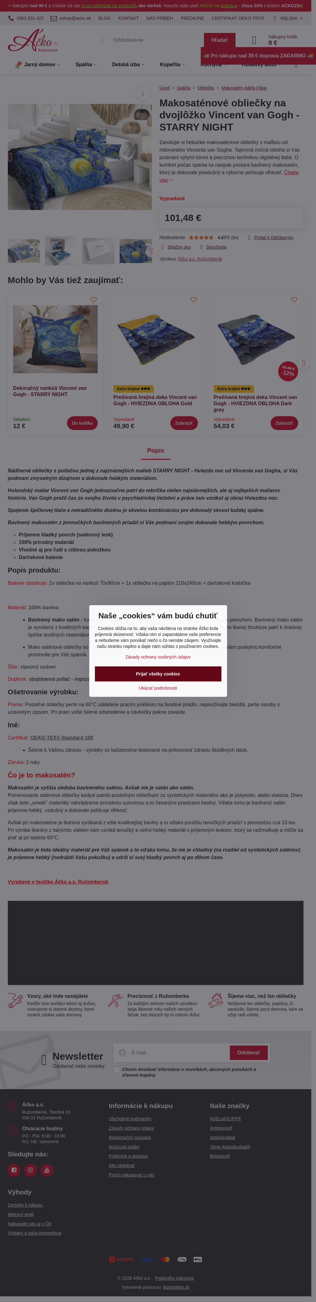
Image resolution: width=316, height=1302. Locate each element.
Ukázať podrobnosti (158, 688)
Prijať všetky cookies (158, 673)
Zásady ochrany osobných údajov (158, 656)
